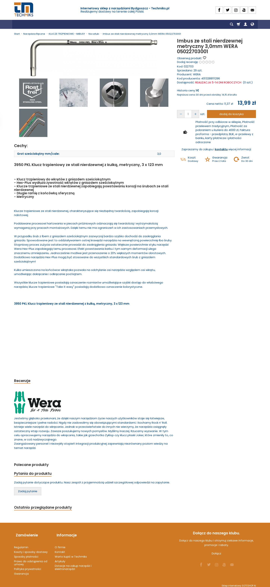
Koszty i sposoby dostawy (31, 549)
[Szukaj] (231, 24)
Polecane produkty (33, 465)
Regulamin (21, 545)
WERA (197, 74)
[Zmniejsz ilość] (193, 114)
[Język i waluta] (252, 24)
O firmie (60, 545)
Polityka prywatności (27, 566)
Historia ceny (187, 90)
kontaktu (221, 149)
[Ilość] (187, 114)
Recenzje (23, 381)
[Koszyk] (238, 24)
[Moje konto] (245, 24)
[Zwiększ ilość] (180, 114)
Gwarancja (21, 571)
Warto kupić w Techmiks (71, 554)
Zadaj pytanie (27, 492)
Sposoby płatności (26, 554)
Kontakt (60, 549)
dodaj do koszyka (230, 114)
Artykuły (60, 559)
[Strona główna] (24, 9)
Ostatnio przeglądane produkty (45, 509)
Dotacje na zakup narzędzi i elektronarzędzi (73, 565)
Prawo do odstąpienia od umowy (30, 560)
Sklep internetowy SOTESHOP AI (239, 583)
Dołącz (216, 555)
